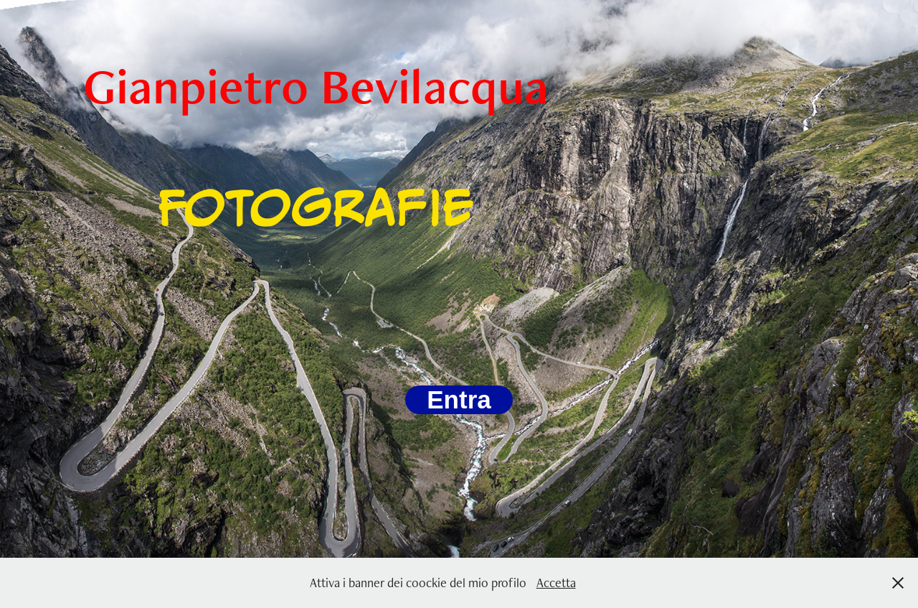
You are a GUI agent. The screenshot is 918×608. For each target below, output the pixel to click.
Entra (459, 399)
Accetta (556, 582)
